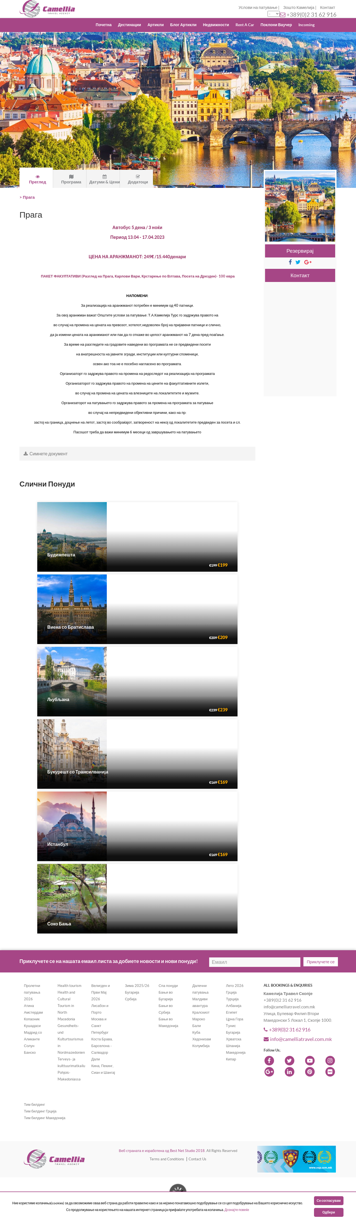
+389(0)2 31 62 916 (311, 15)
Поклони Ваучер (276, 25)
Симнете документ (46, 453)
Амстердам (33, 1012)
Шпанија (233, 1046)
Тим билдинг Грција (40, 1111)
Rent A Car (245, 25)
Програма (71, 179)
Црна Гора (234, 1019)
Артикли (155, 25)
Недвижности (216, 25)
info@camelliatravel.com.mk (298, 1039)
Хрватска (233, 1039)
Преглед (37, 179)
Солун (29, 1046)
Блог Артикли (183, 25)
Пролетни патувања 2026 (32, 992)
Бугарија (132, 992)
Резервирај (300, 251)
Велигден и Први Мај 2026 (100, 992)
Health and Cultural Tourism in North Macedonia (66, 1005)
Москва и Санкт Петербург (99, 1026)
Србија (130, 999)
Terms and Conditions (167, 1159)
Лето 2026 (234, 986)
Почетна (104, 25)
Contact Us (197, 1159)
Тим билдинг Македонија (44, 1118)
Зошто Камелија (298, 7)
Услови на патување (258, 7)
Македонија (235, 1052)
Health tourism (69, 986)
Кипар (231, 1059)
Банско (30, 1052)
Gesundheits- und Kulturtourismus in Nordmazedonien (71, 1039)
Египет (231, 1012)
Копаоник (31, 1019)
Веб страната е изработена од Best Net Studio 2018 (162, 1151)
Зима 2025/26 (137, 986)
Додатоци (138, 179)
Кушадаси (32, 1026)
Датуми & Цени (104, 179)
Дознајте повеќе (236, 1210)
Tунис (231, 1026)
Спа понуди (168, 986)
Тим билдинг (34, 1104)
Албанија (233, 1006)
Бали (196, 1026)
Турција (232, 999)
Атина (29, 1006)
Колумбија (200, 1046)
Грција (231, 992)
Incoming (306, 25)
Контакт (327, 7)
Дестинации (129, 25)
